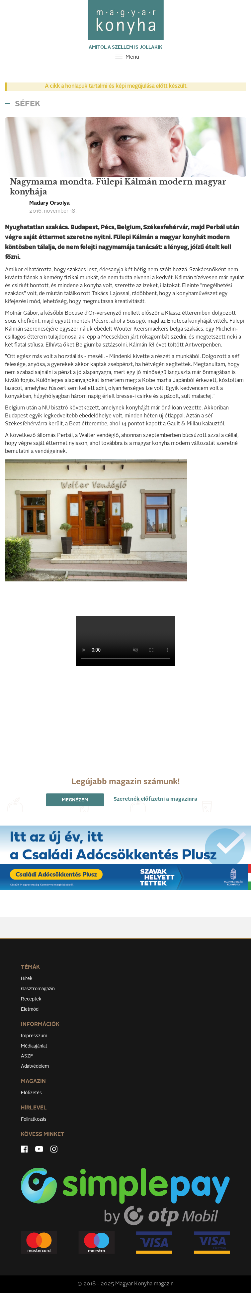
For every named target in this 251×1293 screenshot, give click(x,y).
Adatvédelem (35, 1066)
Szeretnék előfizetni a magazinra (155, 799)
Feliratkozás (33, 1119)
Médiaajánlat (34, 1046)
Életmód (30, 1009)
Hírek (27, 978)
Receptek (31, 999)
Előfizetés (31, 1093)
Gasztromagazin (38, 989)
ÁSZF (27, 1056)
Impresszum (34, 1036)
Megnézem (75, 800)
